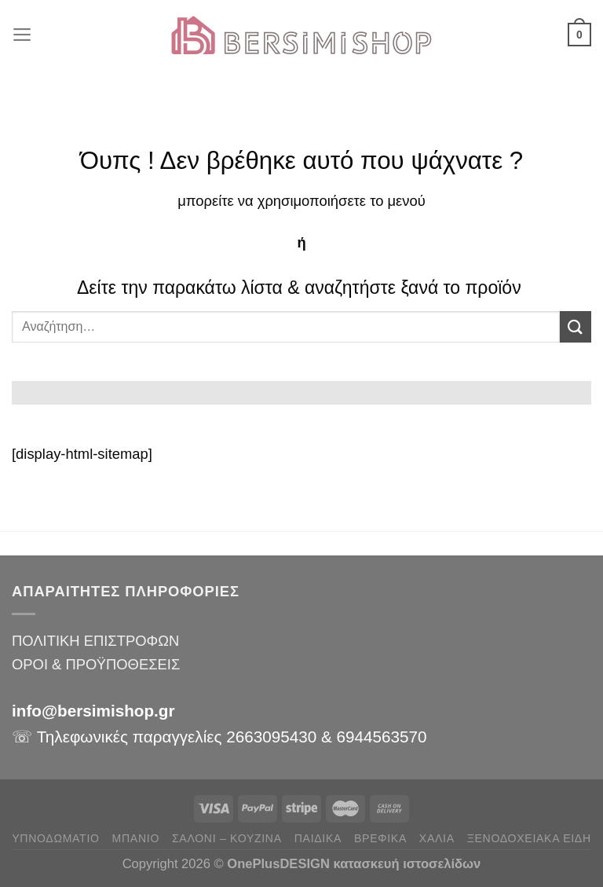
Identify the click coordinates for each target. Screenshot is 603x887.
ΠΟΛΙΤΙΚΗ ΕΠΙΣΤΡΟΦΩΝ (95, 640)
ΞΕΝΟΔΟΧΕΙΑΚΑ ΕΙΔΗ (529, 838)
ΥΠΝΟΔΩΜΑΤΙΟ (55, 838)
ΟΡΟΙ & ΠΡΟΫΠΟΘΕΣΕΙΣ (96, 664)
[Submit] (575, 326)
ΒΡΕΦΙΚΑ (380, 838)
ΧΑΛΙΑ (437, 838)
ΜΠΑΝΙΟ (135, 838)
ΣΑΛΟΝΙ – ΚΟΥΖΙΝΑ (227, 838)
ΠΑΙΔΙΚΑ (318, 838)
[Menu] (23, 34)
